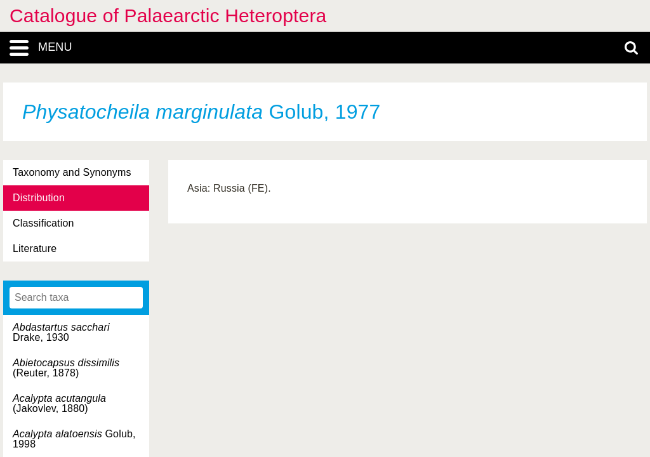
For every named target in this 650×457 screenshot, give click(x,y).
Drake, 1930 (61, 332)
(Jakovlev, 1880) (59, 403)
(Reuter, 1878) (66, 367)
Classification (43, 223)
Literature (34, 248)
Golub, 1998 (74, 438)
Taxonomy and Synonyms (72, 172)
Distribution (39, 197)
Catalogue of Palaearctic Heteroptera (168, 15)
